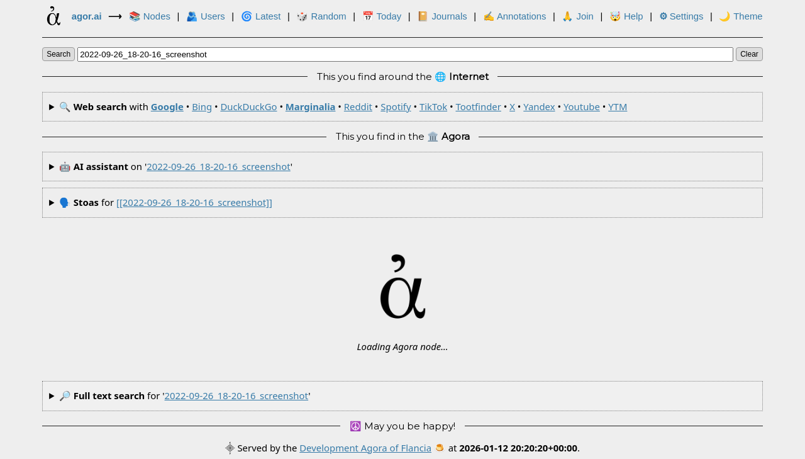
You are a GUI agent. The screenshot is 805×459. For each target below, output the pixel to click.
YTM (617, 106)
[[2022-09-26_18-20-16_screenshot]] (194, 202)
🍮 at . (507, 447)
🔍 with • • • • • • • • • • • (343, 106)
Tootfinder (478, 106)
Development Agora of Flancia (365, 447)
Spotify (395, 106)
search (58, 54)
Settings (681, 16)
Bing (202, 106)
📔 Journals (442, 16)
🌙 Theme (740, 16)
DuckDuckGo (248, 106)
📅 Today (382, 16)
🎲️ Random (321, 16)
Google (167, 106)
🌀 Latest (261, 16)
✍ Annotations (515, 16)
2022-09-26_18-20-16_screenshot (219, 166)
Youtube (582, 106)
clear (749, 54)
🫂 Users (205, 16)
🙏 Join (577, 16)
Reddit (358, 106)
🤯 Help (626, 16)
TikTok (433, 106)
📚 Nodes (149, 16)
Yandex (539, 106)
